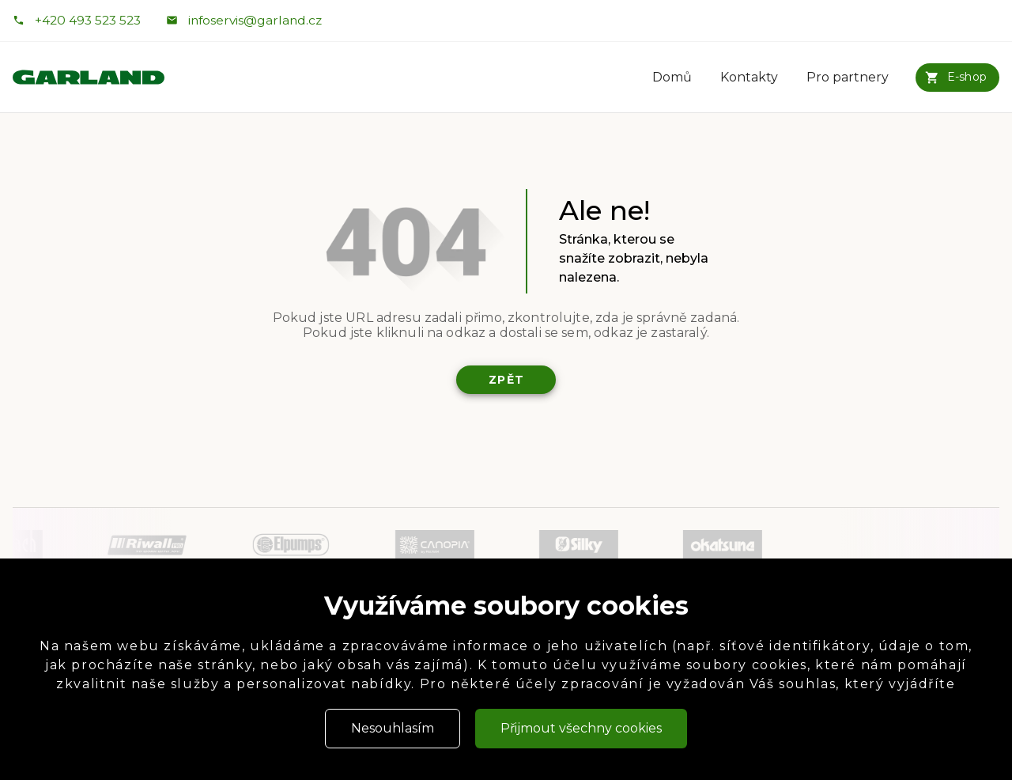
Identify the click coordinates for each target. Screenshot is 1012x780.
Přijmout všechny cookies (581, 728)
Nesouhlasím (392, 728)
